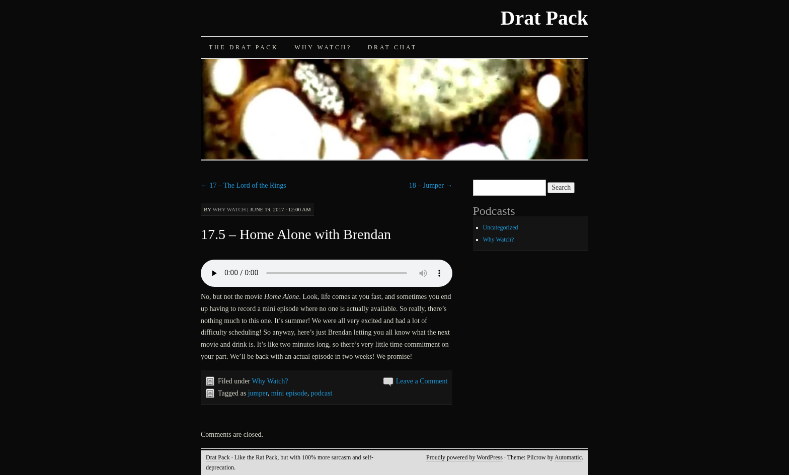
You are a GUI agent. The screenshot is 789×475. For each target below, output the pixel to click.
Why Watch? (323, 47)
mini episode (289, 393)
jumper (258, 393)
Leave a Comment (422, 381)
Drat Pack (544, 18)
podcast (322, 393)
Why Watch (229, 209)
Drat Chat (392, 47)
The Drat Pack (243, 47)
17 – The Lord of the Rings (243, 185)
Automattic (568, 457)
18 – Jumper (431, 185)
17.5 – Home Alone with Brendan (296, 234)
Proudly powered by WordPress (464, 457)
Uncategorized (500, 227)
